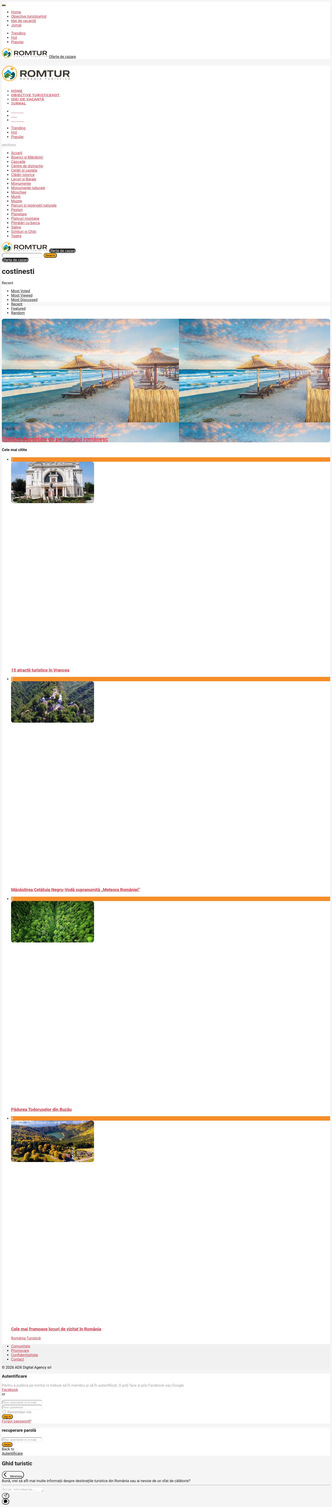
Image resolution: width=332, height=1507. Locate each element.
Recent (16, 304)
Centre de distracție (27, 166)
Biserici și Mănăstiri (27, 157)
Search (50, 255)
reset (7, 1444)
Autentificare (12, 1453)
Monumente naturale (28, 188)
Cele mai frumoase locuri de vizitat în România (56, 1329)
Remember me (19, 1412)
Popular (17, 42)
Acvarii (16, 153)
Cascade (18, 161)
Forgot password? (16, 1421)
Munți (16, 196)
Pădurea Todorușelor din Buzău (41, 1109)
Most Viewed (22, 295)
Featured (18, 308)
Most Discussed (24, 300)
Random (18, 313)
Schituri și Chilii (23, 231)
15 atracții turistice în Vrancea (40, 670)
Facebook (10, 1390)
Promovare (20, 1350)
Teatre (16, 236)
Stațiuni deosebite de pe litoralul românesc (55, 439)
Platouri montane (25, 218)
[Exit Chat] (13, 1475)
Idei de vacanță (23, 21)
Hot (14, 37)
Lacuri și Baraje (23, 179)
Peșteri (17, 210)
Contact (17, 1359)
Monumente (21, 183)
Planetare (19, 214)
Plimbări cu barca (25, 223)
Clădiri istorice (23, 175)
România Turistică (26, 1338)
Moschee (18, 192)
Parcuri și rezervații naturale (33, 205)
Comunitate (20, 1346)
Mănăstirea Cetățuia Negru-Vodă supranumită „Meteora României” (75, 889)
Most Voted (20, 291)
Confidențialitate (24, 1355)
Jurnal (16, 25)
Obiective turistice (28, 16)
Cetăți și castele (24, 170)
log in (7, 1416)
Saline (16, 227)
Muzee (16, 201)
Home (16, 12)
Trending (18, 33)
